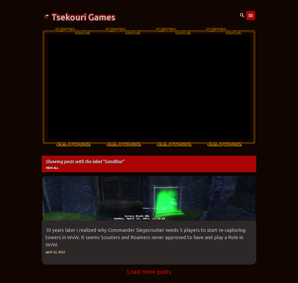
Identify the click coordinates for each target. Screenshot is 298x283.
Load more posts (149, 271)
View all (52, 167)
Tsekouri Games (83, 17)
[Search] (242, 15)
